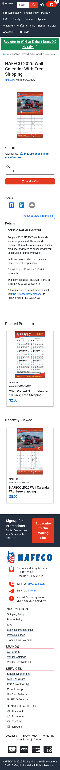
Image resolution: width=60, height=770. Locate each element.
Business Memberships (20, 629)
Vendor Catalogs (16, 657)
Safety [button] (16, 19)
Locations (11, 735)
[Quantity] (30, 172)
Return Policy (14, 619)
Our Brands (13, 651)
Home (6, 54)
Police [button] (44, 12)
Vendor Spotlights (19, 662)
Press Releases (16, 635)
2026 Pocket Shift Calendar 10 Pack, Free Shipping (28, 393)
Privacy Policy (29, 735)
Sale (32, 25)
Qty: (8, 166)
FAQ (9, 624)
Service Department (18, 673)
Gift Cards (23, 32)
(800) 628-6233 (36, 583)
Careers (38, 739)
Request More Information (38, 215)
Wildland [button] (8, 25)
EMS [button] (5, 19)
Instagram (18, 716)
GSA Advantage (18, 684)
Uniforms (22, 25)
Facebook (17, 711)
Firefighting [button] (30, 12)
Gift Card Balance (17, 694)
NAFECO (9, 80)
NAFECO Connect (17, 699)
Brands (41, 25)
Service (52, 25)
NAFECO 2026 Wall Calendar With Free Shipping (29, 489)
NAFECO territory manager (27, 293)
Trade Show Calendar (19, 640)
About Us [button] (8, 32)
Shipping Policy (15, 614)
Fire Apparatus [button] (11, 12)
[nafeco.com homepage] (7, 3)
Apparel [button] (42, 19)
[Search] (33, 5)
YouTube (17, 721)
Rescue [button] (29, 19)
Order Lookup (15, 689)
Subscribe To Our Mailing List (43, 531)
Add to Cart (30, 181)
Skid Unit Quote (16, 679)
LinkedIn (17, 726)
